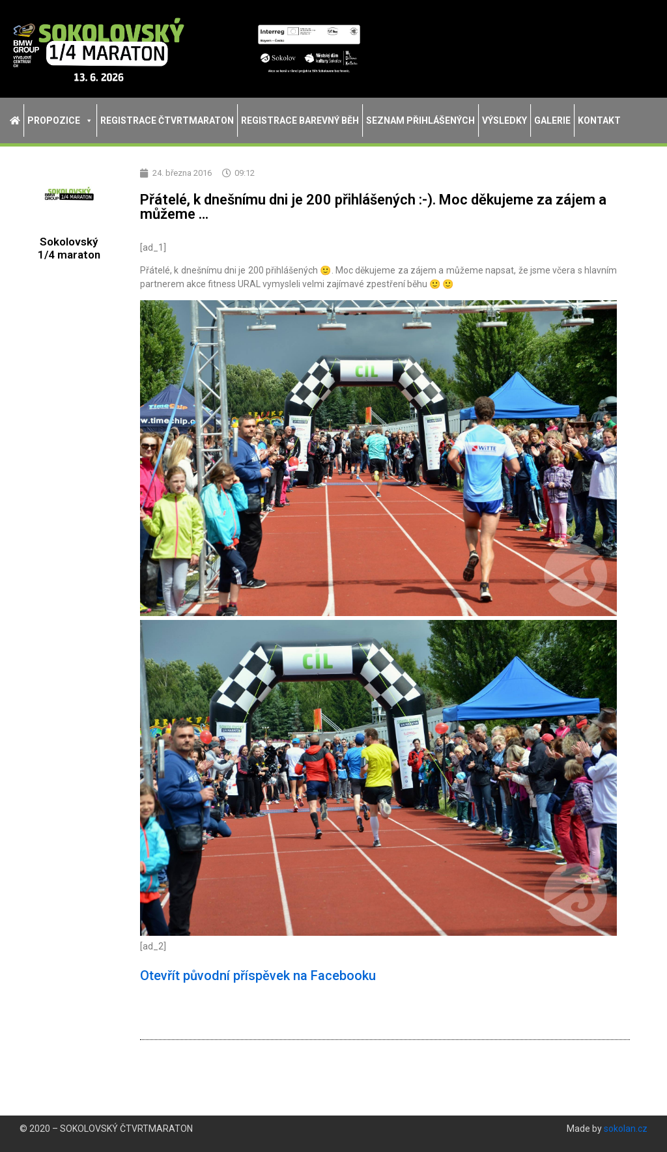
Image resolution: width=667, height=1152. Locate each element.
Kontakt (599, 120)
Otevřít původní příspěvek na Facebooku (258, 975)
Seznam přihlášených (420, 120)
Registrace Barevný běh (300, 120)
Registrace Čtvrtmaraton (167, 120)
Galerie (552, 120)
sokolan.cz (625, 1128)
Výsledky (504, 120)
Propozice (60, 120)
